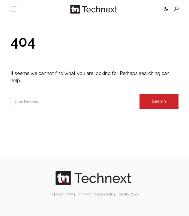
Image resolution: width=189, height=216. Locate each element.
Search (159, 101)
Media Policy (128, 194)
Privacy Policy (105, 194)
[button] (13, 9)
